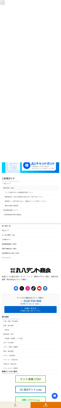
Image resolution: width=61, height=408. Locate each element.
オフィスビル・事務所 (10, 368)
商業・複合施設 (8, 326)
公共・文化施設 (8, 343)
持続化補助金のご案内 (9, 249)
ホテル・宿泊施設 (9, 355)
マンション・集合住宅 (10, 360)
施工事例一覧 (6, 226)
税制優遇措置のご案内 (9, 244)
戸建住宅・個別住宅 (9, 364)
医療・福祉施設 (8, 351)
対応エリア (7, 183)
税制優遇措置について (10, 210)
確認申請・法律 (8, 188)
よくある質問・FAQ (8, 235)
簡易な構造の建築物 (11, 206)
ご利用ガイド (8, 178)
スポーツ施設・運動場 (10, 347)
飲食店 (7, 330)
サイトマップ (6, 258)
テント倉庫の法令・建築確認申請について (19, 192)
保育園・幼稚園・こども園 (13, 338)
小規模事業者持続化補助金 (12, 215)
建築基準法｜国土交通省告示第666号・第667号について (24, 197)
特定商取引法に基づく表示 (10, 253)
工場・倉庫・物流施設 (10, 321)
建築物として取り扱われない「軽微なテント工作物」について (26, 201)
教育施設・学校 (8, 334)
